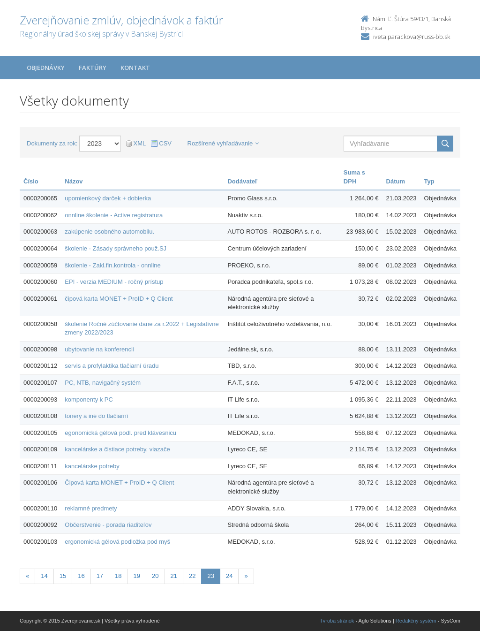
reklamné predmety (91, 508)
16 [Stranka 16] (81, 575)
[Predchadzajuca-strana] (27, 576)
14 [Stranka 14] (44, 575)
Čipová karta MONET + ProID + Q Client (119, 482)
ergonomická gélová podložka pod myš (117, 541)
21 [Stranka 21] (174, 575)
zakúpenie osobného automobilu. (109, 231)
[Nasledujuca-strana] (246, 576)
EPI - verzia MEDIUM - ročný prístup (114, 281)
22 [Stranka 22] (192, 575)
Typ (429, 181)
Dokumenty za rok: (52, 143)
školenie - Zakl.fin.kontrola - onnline (113, 265)
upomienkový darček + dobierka (108, 198)
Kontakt (135, 67)
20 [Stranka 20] (155, 575)
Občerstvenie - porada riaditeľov (108, 524)
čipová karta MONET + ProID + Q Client (118, 298)
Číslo (30, 181)
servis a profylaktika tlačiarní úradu (111, 365)
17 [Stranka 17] (100, 575)
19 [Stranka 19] (137, 575)
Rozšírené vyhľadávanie (223, 143)
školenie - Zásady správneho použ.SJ (115, 248)
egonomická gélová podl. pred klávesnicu (120, 432)
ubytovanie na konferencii (99, 349)
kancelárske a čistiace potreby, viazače (117, 449)
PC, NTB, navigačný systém (103, 382)
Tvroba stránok (337, 620)
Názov (73, 181)
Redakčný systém (416, 620)
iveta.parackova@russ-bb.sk (411, 36)
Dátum (395, 181)
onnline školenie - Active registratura (114, 215)
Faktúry (92, 67)
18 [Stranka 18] (118, 575)
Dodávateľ (242, 181)
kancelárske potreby (92, 466)
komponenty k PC (89, 399)
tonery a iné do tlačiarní (96, 415)
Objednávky (46, 67)
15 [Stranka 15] (63, 575)
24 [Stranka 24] (229, 575)
